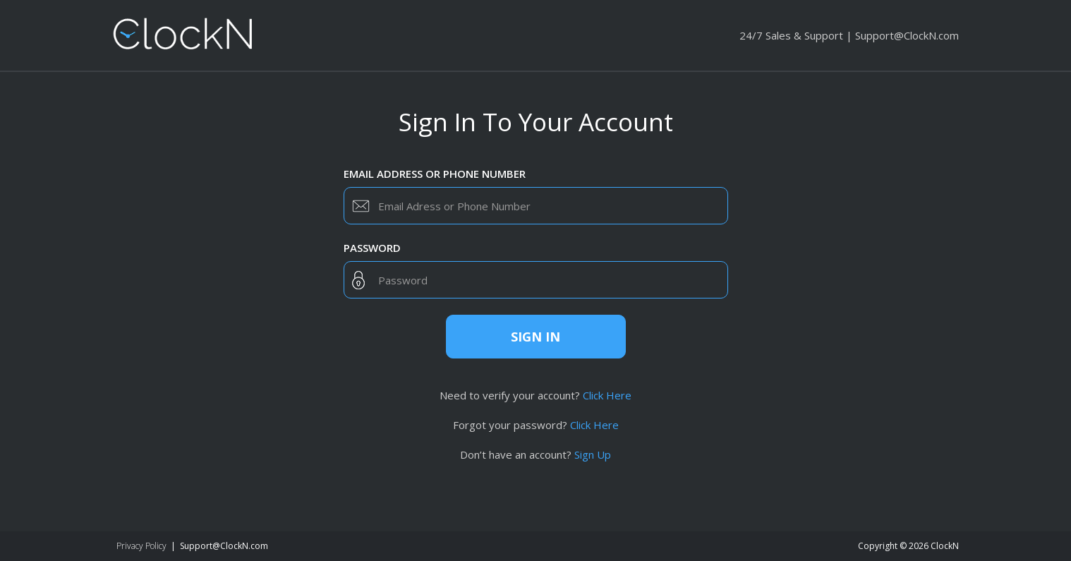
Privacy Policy (141, 546)
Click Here (607, 395)
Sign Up (592, 454)
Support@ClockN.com (907, 35)
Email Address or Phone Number (435, 174)
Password (372, 248)
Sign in (535, 336)
